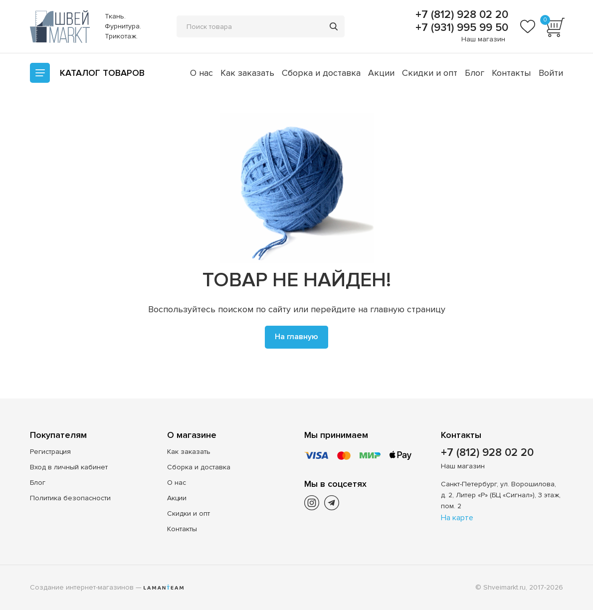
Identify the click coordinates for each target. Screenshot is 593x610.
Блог (474, 72)
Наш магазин (483, 39)
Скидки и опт (429, 72)
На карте (457, 518)
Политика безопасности (70, 498)
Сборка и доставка (321, 72)
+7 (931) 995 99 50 (460, 27)
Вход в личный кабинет (69, 467)
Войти (551, 72)
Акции (381, 72)
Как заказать (247, 72)
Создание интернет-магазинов (82, 587)
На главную (296, 337)
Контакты (511, 72)
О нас (201, 72)
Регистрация (50, 451)
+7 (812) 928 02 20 (460, 14)
